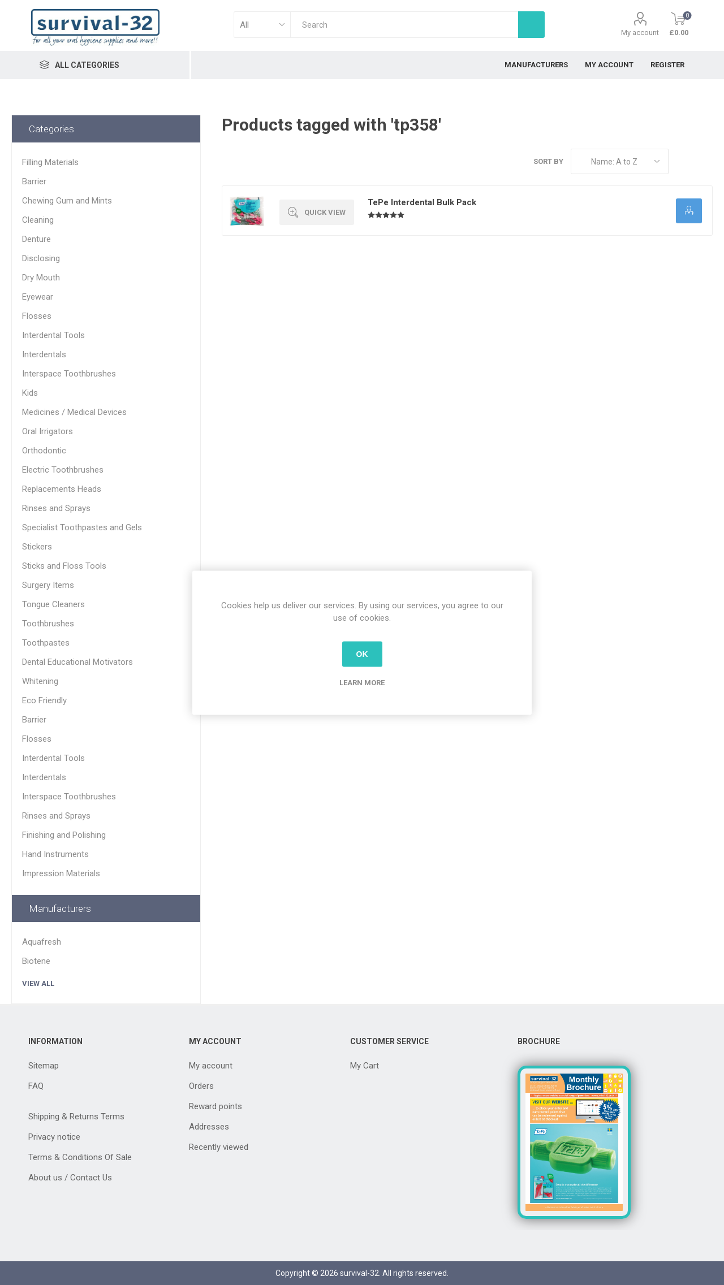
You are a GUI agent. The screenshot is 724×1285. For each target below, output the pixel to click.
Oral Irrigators (47, 431)
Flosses (36, 316)
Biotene (36, 961)
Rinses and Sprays (56, 508)
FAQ (36, 1086)
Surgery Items (48, 585)
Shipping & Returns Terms (76, 1116)
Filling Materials (50, 162)
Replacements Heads (61, 489)
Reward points (215, 1106)
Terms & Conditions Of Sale (80, 1157)
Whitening (40, 681)
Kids (30, 393)
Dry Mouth (41, 277)
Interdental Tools (53, 335)
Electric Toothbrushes (63, 470)
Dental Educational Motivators (77, 662)
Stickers (37, 547)
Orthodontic (44, 450)
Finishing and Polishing (64, 835)
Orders (201, 1086)
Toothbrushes (48, 623)
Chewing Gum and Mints (67, 201)
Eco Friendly (44, 700)
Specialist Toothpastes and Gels (82, 527)
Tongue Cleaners (53, 604)
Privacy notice (54, 1137)
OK (362, 654)
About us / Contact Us (70, 1177)
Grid (682, 161)
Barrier (34, 181)
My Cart (364, 1066)
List (704, 161)
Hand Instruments (55, 854)
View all (38, 983)
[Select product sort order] (620, 161)
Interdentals (44, 354)
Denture (36, 239)
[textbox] (404, 24)
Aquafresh (41, 942)
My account (640, 32)
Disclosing (41, 258)
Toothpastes (46, 643)
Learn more (362, 682)
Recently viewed (218, 1147)
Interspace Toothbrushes (69, 374)
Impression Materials (61, 873)
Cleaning (38, 220)
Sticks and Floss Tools (64, 566)
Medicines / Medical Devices (74, 412)
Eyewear (37, 297)
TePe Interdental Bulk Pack (422, 202)
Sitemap (43, 1066)
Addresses (209, 1127)
